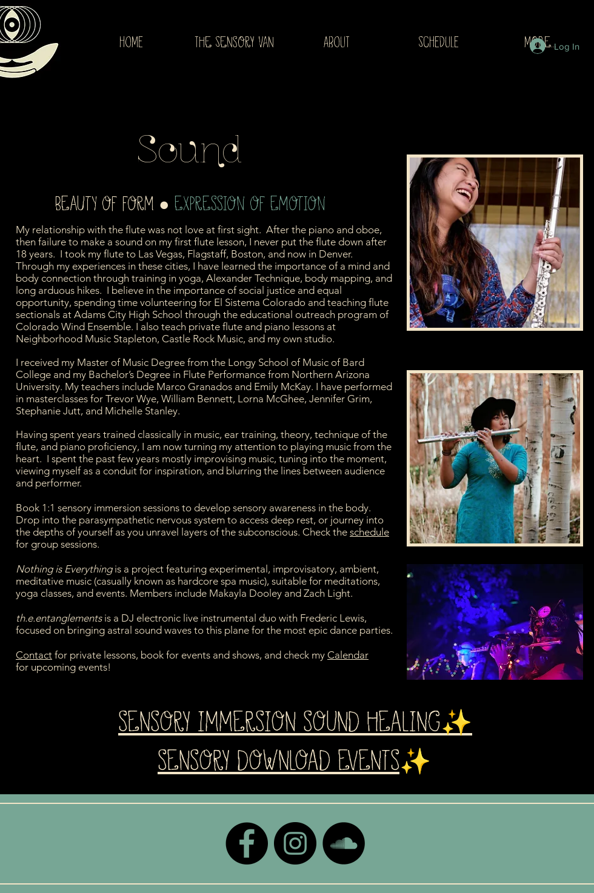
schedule (369, 532)
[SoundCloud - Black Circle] (343, 843)
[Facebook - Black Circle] (246, 843)
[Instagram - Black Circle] (295, 843)
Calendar (348, 655)
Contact (34, 655)
